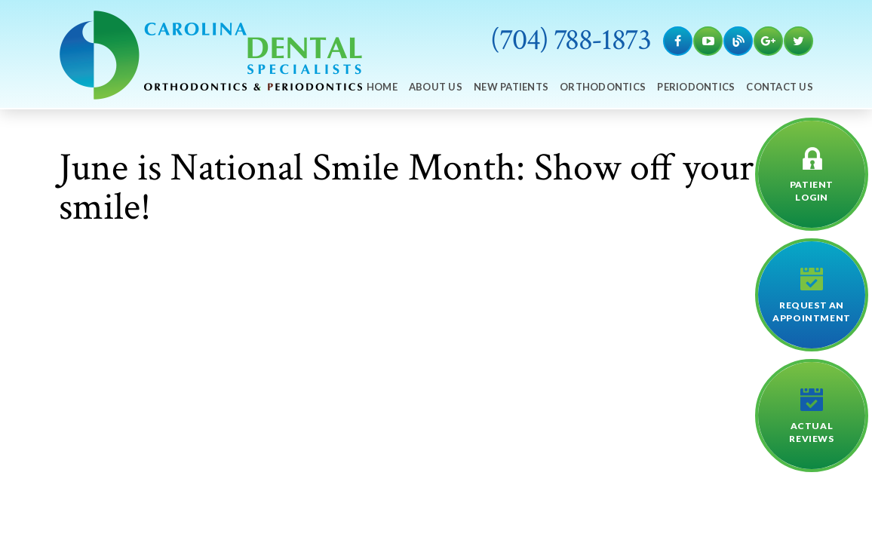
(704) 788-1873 (570, 40)
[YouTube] (708, 41)
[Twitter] (798, 41)
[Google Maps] (768, 41)
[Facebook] (677, 41)
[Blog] (738, 41)
